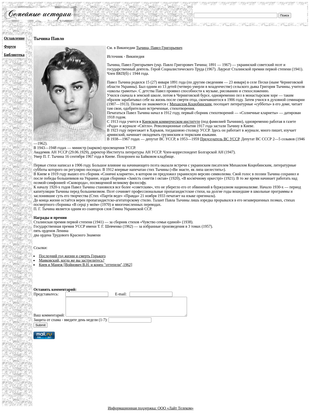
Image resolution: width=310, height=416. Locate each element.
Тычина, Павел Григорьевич (159, 48)
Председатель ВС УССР (219, 139)
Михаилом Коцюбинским (190, 104)
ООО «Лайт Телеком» (176, 412)
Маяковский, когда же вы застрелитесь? (71, 260)
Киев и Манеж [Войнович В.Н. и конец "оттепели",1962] (85, 265)
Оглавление (14, 38)
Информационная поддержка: (133, 412)
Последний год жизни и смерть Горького (72, 256)
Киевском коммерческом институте (171, 121)
